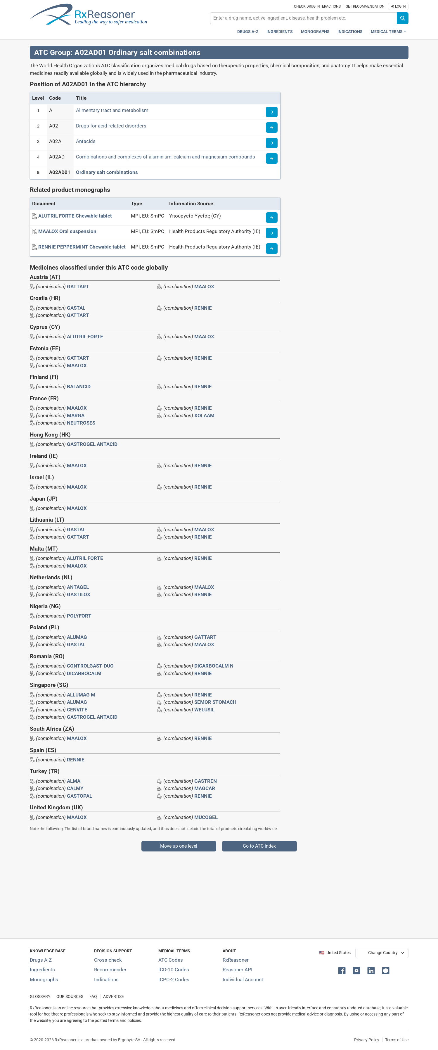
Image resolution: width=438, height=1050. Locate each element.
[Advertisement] (205, 892)
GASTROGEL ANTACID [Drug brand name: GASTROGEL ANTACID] (92, 444)
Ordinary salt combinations (107, 172)
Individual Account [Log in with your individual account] (243, 979)
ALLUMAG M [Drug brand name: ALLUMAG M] (81, 695)
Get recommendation (365, 6)
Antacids (86, 141)
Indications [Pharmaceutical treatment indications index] (350, 31)
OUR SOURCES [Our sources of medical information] (69, 996)
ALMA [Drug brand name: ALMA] (73, 781)
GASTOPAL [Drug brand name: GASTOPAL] (79, 796)
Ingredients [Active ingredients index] (279, 31)
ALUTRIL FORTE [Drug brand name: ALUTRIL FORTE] (85, 336)
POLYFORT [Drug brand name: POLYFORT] (79, 616)
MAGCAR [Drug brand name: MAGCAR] (204, 788)
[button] (343, 970)
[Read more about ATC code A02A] (272, 143)
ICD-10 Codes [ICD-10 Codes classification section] (173, 970)
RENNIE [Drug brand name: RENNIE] (203, 308)
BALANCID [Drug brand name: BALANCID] (79, 386)
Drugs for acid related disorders (111, 126)
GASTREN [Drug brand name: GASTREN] (205, 781)
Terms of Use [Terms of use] (396, 1039)
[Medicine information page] (272, 217)
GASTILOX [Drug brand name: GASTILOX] (78, 594)
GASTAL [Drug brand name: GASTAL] (76, 308)
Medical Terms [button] (387, 31)
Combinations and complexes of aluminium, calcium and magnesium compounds (165, 157)
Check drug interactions (317, 6)
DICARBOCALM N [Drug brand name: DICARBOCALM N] (213, 666)
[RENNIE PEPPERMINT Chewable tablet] (82, 247)
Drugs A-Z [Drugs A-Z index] (248, 31)
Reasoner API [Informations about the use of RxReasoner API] (237, 970)
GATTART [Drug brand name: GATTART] (78, 286)
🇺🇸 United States (335, 952)
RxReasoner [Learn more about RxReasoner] (236, 960)
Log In (398, 6)
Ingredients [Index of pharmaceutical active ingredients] (42, 970)
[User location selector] (381, 953)
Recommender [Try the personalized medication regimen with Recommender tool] (110, 970)
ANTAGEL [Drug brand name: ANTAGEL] (78, 587)
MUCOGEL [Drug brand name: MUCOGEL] (206, 817)
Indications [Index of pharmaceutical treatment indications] (106, 979)
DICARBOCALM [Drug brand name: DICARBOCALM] (84, 673)
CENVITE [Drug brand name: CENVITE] (77, 710)
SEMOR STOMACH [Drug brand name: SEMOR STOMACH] (215, 702)
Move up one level (178, 846)
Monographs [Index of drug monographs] (44, 979)
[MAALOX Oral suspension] (67, 231)
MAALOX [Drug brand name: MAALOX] (204, 286)
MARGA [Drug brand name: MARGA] (75, 415)
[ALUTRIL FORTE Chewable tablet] (75, 216)
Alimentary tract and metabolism (112, 110)
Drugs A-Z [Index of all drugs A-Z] (41, 960)
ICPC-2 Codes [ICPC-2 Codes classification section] (173, 979)
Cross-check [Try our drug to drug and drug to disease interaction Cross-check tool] (108, 960)
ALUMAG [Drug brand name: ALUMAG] (77, 637)
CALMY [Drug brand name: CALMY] (75, 788)
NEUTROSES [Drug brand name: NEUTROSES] (81, 423)
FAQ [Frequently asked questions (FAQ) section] (93, 996)
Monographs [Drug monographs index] (315, 31)
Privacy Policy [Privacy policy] (366, 1039)
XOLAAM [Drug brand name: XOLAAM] (204, 415)
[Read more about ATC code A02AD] (272, 158)
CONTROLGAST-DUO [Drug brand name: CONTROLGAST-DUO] (90, 666)
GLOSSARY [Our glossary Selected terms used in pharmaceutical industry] (40, 996)
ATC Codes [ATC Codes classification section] (170, 960)
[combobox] (303, 18)
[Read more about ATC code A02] (272, 127)
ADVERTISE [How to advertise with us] (113, 996)
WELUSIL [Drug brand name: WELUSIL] (204, 710)
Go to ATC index (259, 846)
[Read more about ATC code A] (272, 112)
